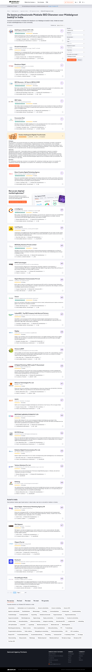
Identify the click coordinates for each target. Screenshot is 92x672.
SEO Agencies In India (34, 11)
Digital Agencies (15, 11)
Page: (18, 592)
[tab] (10, 601)
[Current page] (22, 592)
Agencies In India (24, 11)
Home (8, 11)
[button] (76, 2)
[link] (41, 2)
